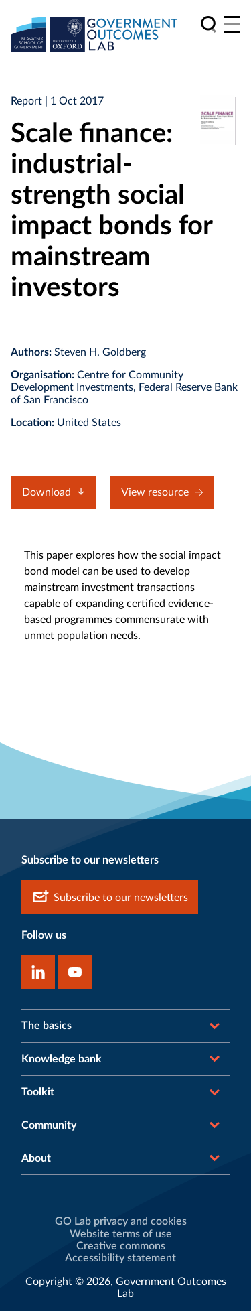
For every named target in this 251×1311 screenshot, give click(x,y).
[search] (208, 24)
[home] (94, 34)
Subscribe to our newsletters (109, 897)
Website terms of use (121, 1234)
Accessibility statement (120, 1258)
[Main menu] (232, 24)
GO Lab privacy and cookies (121, 1221)
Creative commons (120, 1246)
